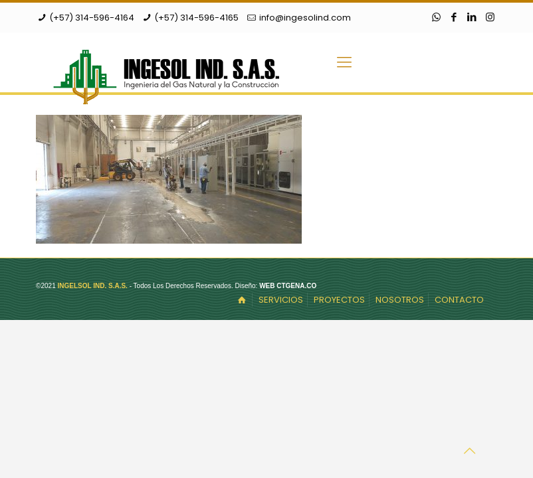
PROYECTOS (339, 299)
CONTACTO (459, 299)
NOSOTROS (399, 299)
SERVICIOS (281, 299)
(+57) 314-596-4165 (196, 17)
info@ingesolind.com (305, 17)
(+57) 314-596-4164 (91, 17)
